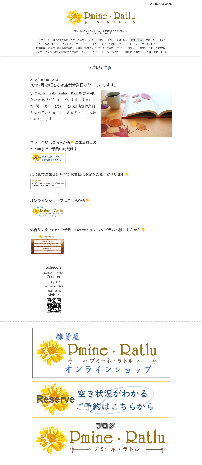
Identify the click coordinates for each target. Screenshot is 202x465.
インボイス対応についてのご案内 (61, 51)
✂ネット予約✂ (96, 39)
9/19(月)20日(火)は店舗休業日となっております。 (74, 85)
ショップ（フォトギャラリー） (150, 43)
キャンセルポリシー (127, 47)
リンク (38, 51)
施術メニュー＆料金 (156, 39)
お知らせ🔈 (137, 39)
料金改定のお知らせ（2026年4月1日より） (146, 51)
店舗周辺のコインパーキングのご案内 (94, 47)
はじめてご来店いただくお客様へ (69, 39)
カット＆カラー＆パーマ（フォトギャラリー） (109, 43)
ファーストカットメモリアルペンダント (101, 51)
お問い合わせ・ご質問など (153, 47)
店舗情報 (40, 47)
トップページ (43, 39)
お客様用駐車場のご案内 (60, 47)
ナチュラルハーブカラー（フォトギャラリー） (59, 43)
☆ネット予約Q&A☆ (117, 39)
